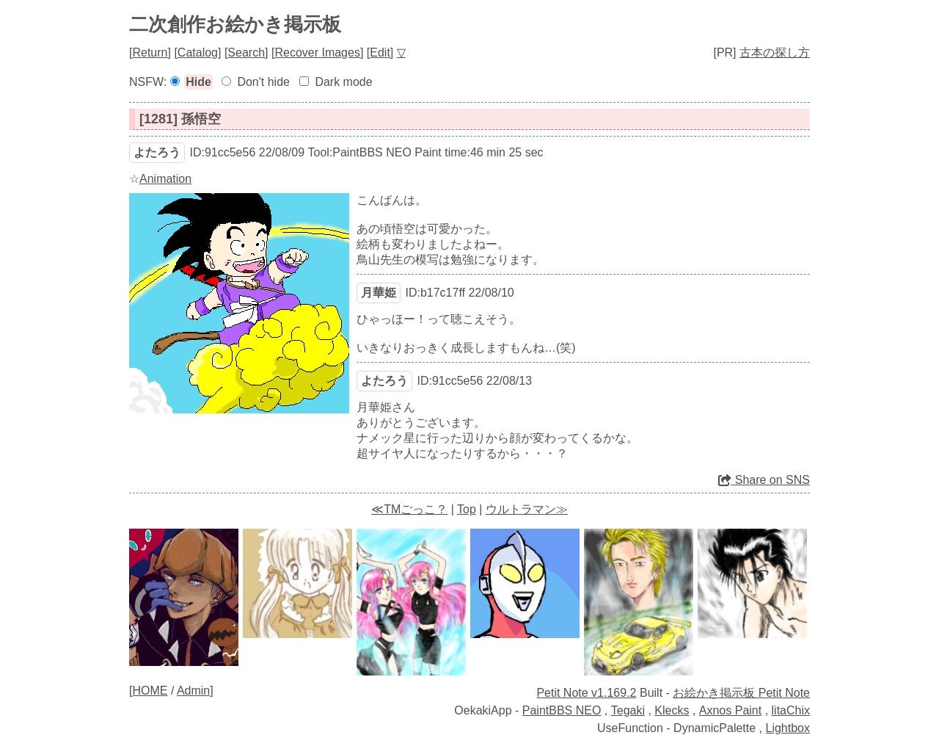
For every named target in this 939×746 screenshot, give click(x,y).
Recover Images (317, 52)
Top (466, 509)
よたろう (157, 152)
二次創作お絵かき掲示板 (235, 24)
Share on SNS (764, 480)
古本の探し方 (774, 52)
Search (246, 52)
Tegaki (628, 710)
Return (149, 52)
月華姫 (378, 292)
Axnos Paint (730, 710)
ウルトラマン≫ (527, 509)
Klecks (671, 710)
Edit (380, 52)
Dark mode (343, 82)
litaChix (791, 710)
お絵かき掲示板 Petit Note (741, 693)
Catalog (198, 52)
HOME (149, 690)
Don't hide (263, 82)
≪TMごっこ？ (409, 509)
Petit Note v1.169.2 (586, 693)
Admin (193, 690)
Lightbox (788, 728)
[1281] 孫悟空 (180, 119)
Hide (198, 82)
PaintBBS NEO (562, 710)
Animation (165, 179)
